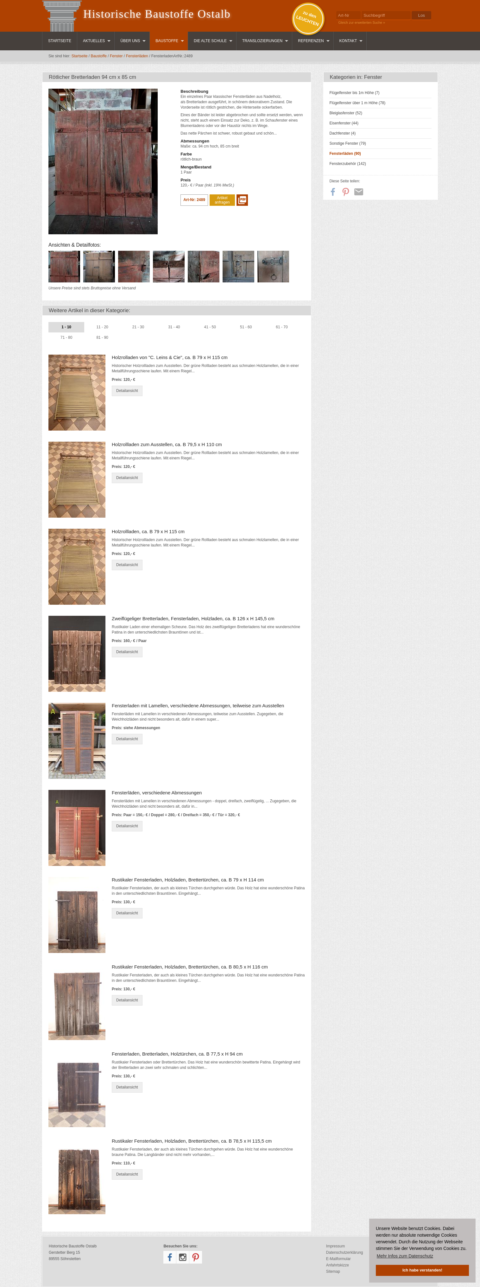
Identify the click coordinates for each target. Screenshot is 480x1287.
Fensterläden (137, 56)
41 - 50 (210, 327)
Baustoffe (166, 41)
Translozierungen (262, 41)
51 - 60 (246, 327)
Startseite (59, 41)
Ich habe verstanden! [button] (422, 1270)
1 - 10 (66, 327)
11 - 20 (102, 327)
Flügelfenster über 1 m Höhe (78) (358, 103)
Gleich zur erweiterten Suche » (361, 22)
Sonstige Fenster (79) (348, 143)
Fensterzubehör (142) (348, 163)
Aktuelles (94, 41)
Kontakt (348, 41)
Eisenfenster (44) (344, 123)
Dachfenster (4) (343, 133)
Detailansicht (127, 390)
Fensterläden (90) (345, 153)
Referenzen (311, 41)
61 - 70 (281, 327)
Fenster (116, 56)
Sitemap (333, 1271)
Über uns (130, 41)
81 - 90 (102, 337)
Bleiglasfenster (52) (346, 113)
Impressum (335, 1246)
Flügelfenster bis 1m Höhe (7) (355, 93)
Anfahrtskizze (337, 1265)
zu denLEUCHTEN (307, 18)
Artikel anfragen (222, 200)
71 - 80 (66, 337)
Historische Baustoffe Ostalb (157, 14)
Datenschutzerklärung (344, 1252)
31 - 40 (174, 327)
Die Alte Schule (210, 41)
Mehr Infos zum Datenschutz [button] (405, 1256)
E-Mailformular (338, 1259)
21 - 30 (138, 327)
